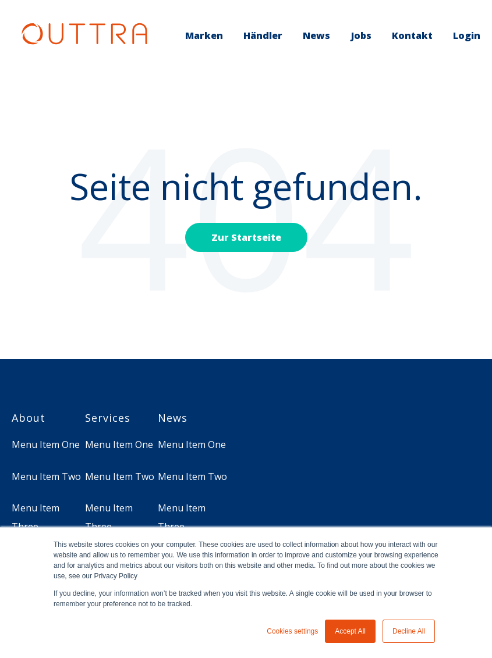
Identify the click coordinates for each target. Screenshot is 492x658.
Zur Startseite (246, 237)
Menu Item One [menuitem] (46, 444)
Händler (262, 35)
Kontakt (412, 35)
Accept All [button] (350, 631)
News (316, 35)
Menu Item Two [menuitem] (46, 476)
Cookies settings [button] (292, 631)
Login (466, 35)
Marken (204, 35)
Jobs (361, 35)
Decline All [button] (408, 631)
